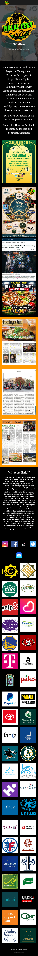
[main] (19, 47)
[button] (2, 2)
